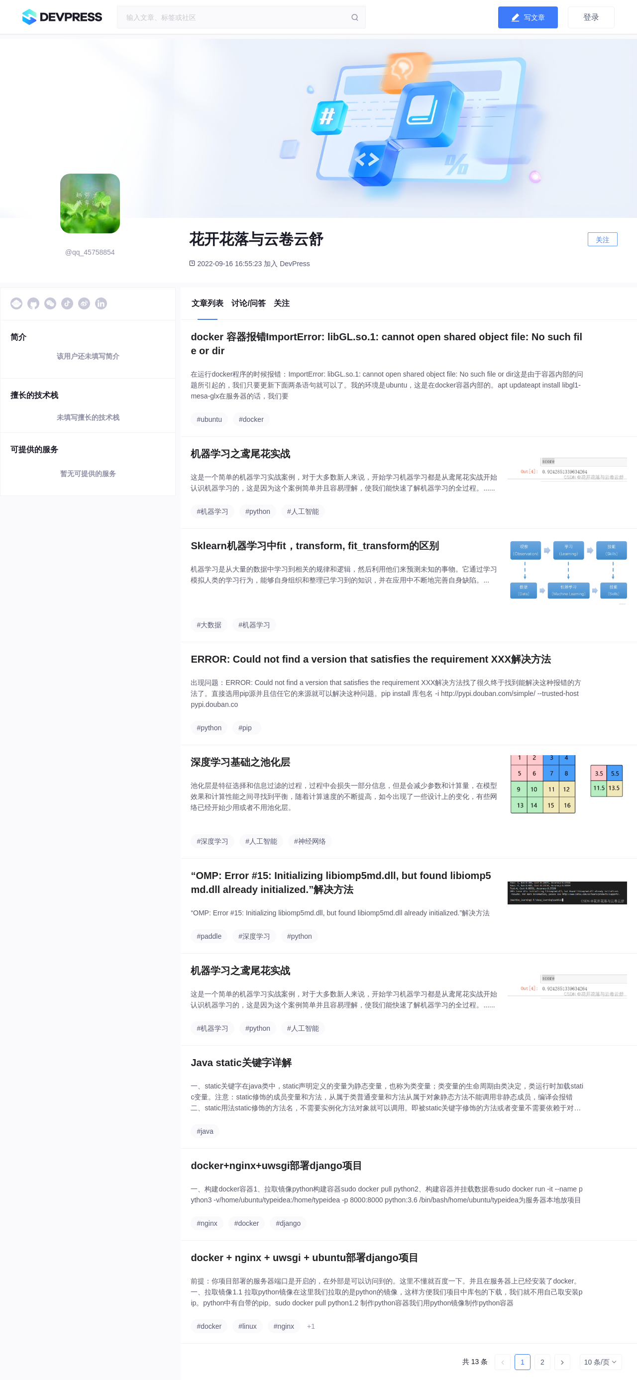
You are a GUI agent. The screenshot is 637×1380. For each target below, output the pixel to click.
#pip (244, 728)
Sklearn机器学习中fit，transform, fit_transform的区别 (315, 545)
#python (257, 511)
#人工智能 (303, 511)
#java (205, 1131)
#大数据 (209, 625)
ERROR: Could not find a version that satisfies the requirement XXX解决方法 (370, 659)
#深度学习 (212, 841)
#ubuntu (209, 419)
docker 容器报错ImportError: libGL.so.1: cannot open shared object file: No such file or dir (386, 343)
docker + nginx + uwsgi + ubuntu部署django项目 (304, 1257)
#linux (247, 1326)
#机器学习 (212, 511)
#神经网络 (310, 841)
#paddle (209, 936)
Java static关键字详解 (241, 1062)
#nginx (207, 1223)
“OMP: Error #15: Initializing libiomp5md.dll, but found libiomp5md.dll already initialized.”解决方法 (341, 882)
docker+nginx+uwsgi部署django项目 (276, 1165)
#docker (251, 419)
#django (288, 1223)
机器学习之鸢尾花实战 (240, 453)
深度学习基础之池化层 (240, 762)
